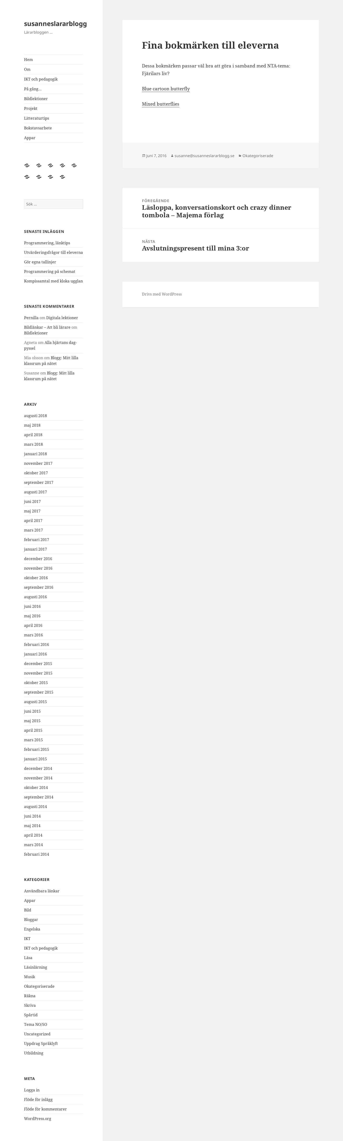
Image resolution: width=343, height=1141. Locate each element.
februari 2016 (36, 644)
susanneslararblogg (55, 23)
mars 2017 (33, 530)
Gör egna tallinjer (40, 262)
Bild (27, 910)
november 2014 (38, 778)
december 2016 (38, 558)
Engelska (32, 929)
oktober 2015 (36, 682)
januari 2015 (35, 759)
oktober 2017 (36, 473)
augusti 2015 (35, 701)
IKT (27, 938)
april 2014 (33, 835)
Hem (28, 59)
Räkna (29, 995)
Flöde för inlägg (38, 1099)
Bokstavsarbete (38, 128)
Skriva (30, 1005)
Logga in (32, 1090)
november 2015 (38, 673)
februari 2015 (36, 749)
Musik (29, 976)
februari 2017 (36, 539)
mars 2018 (33, 444)
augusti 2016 (35, 596)
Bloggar (31, 919)
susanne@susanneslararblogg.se (204, 155)
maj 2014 (32, 825)
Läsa (28, 957)
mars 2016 (33, 635)
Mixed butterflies (160, 104)
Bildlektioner (36, 98)
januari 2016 (35, 654)
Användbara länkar (42, 891)
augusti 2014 (35, 806)
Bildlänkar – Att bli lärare (47, 327)
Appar (29, 137)
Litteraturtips (36, 118)
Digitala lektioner (62, 317)
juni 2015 (32, 711)
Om (27, 69)
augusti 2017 (35, 492)
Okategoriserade (39, 986)
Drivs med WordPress (162, 294)
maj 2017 (32, 511)
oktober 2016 (36, 577)
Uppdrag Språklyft (41, 1043)
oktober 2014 (36, 787)
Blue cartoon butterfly (166, 89)
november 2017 (38, 463)
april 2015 (33, 730)
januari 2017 (35, 549)
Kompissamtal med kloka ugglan (53, 281)
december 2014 (38, 768)
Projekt (30, 108)
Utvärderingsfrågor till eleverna (53, 252)
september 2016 (38, 587)
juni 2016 (32, 606)
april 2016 (33, 625)
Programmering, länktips (47, 243)
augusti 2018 (35, 415)
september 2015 (38, 692)
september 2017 (38, 482)
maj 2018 (32, 425)
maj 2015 (32, 720)
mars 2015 (33, 739)
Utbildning (33, 1053)
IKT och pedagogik (41, 79)
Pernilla (31, 317)
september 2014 (38, 797)
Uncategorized (37, 1034)
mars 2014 (33, 844)
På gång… (33, 89)
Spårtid (31, 1015)
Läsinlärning (35, 967)
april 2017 (33, 520)
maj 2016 (32, 616)
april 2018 (33, 434)
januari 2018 (35, 453)
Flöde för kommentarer (45, 1109)
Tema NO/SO (35, 1024)
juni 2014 (32, 816)
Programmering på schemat (49, 271)
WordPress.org (37, 1118)
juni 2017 (32, 501)
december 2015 (38, 663)
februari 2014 (36, 854)
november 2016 (38, 568)
